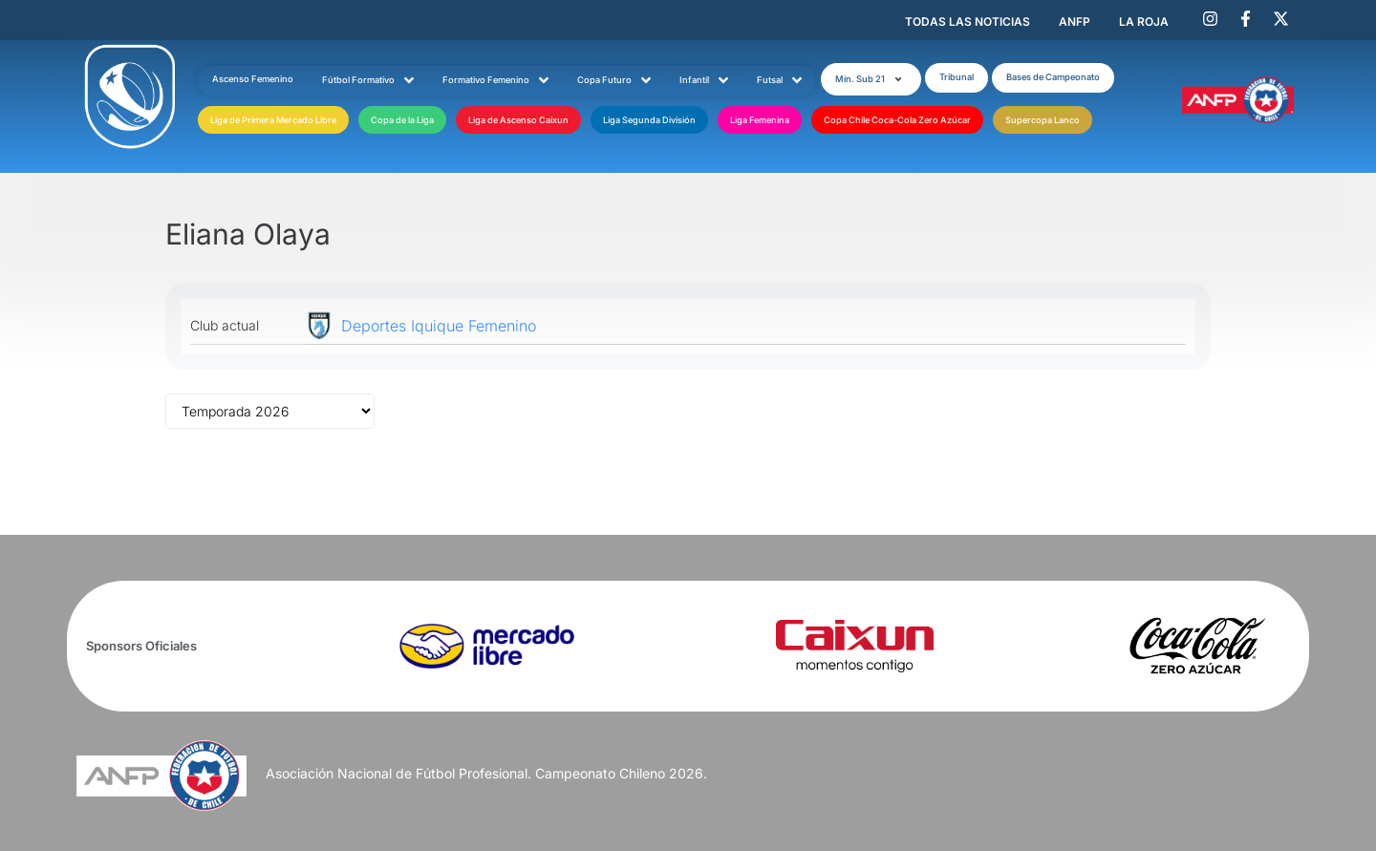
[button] (871, 79)
